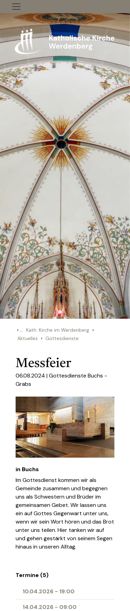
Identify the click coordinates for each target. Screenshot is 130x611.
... (21, 329)
